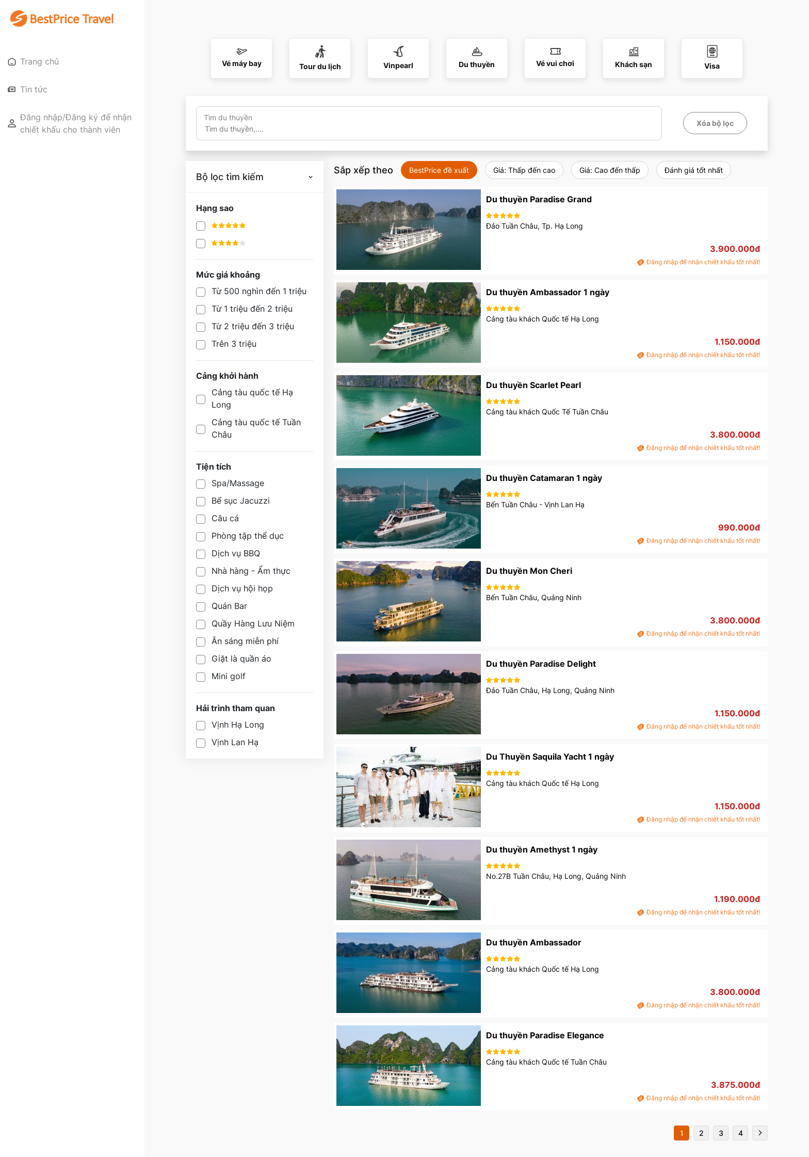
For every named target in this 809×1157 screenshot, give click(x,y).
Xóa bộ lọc (715, 123)
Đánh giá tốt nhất (694, 170)
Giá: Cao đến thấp (609, 170)
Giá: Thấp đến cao (524, 170)
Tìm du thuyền (228, 117)
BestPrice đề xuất (439, 170)
